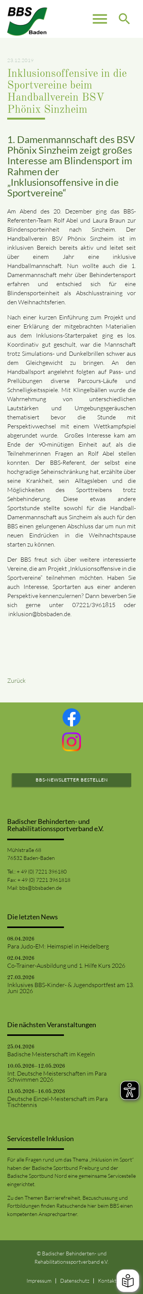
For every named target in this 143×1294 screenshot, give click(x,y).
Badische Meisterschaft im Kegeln (51, 1054)
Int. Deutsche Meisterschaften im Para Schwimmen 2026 (57, 1076)
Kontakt (107, 1280)
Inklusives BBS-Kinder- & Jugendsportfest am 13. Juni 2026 (70, 988)
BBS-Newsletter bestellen (72, 780)
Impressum (38, 1280)
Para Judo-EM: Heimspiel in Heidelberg (58, 946)
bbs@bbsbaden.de (40, 887)
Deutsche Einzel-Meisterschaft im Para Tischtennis (57, 1102)
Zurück (16, 680)
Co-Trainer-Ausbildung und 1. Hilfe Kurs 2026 (66, 965)
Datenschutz (74, 1280)
